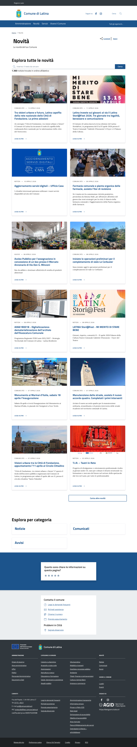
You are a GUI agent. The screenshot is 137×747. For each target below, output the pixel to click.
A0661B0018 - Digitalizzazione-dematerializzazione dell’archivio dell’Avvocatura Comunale (32, 330)
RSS (86, 742)
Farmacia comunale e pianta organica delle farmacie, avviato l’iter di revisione (96, 187)
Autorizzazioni (46, 669)
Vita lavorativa (75, 662)
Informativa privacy (77, 703)
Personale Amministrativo (21, 676)
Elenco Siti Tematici (53, 742)
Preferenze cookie (35, 742)
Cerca (120, 66)
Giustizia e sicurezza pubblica (80, 669)
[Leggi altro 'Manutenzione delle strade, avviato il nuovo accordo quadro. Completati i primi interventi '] (79, 416)
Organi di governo (18, 662)
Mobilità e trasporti (76, 665)
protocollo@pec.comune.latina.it (26, 709)
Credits (67, 742)
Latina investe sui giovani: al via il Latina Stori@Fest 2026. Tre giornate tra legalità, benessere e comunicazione (96, 116)
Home (14, 32)
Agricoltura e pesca (47, 672)
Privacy (77, 742)
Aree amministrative (19, 665)
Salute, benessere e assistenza (52, 679)
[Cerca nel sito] (120, 13)
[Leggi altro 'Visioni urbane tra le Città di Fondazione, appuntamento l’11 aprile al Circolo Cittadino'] (20, 486)
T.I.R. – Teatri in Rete (84, 463)
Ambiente (73, 672)
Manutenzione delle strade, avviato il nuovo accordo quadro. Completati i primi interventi (97, 396)
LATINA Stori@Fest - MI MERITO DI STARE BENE (96, 328)
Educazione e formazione (50, 676)
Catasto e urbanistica (48, 662)
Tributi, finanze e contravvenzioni (81, 676)
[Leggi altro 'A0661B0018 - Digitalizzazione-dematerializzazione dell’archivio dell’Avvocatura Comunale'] (20, 348)
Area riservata (75, 721)
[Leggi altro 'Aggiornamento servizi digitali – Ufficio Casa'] (20, 212)
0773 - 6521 (19, 702)
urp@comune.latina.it (24, 706)
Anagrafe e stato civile (49, 665)
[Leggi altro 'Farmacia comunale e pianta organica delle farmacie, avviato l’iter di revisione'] (79, 212)
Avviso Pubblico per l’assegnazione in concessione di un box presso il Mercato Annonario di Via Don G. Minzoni (36, 262)
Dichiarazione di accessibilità (80, 714)
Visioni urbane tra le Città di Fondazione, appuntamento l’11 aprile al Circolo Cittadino (39, 464)
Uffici (14, 669)
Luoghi (101, 683)
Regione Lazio (19, 3)
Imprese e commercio (77, 683)
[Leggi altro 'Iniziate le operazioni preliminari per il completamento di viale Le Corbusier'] (79, 280)
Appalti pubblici (46, 683)
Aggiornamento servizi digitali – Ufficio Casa (39, 186)
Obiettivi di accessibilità (78, 718)
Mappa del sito (19, 742)
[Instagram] (99, 13)
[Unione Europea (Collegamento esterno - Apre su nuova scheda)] (22, 647)
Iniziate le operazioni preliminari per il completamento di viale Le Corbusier (94, 260)
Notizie (101, 662)
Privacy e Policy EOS (77, 707)
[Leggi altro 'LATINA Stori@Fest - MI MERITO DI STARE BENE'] (79, 348)
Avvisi (101, 669)
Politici (14, 672)
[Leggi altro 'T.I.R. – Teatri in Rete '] (79, 486)
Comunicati (103, 665)
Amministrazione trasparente (80, 700)
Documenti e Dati (18, 679)
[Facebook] (95, 13)
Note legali (73, 711)
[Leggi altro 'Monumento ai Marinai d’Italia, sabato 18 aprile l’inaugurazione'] (20, 416)
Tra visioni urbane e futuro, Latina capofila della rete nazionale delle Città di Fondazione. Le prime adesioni (37, 116)
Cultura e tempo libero (78, 679)
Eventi (101, 687)
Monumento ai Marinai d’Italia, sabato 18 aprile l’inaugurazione (37, 396)
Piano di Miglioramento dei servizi (82, 725)
